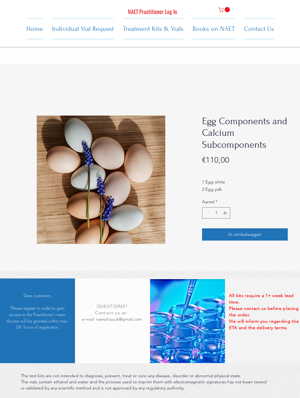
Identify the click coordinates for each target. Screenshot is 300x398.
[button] (224, 9)
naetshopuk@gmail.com (119, 319)
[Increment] (225, 213)
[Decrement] (207, 213)
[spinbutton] (216, 213)
